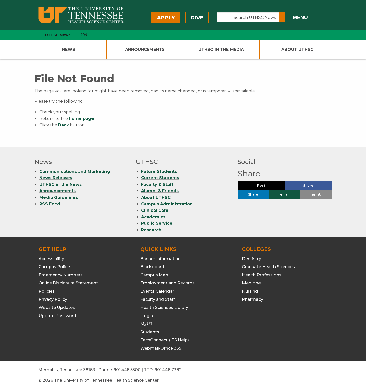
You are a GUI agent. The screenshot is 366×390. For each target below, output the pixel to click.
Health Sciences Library (164, 307)
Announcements (145, 49)
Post (267, 187)
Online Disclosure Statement (68, 283)
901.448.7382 (168, 369)
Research (151, 230)
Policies (47, 291)
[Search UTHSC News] (248, 17)
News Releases (55, 177)
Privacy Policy (53, 299)
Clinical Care (155, 210)
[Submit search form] (282, 17)
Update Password (57, 315)
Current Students (160, 177)
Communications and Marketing (74, 171)
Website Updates (57, 307)
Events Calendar (157, 291)
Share (316, 187)
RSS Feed (49, 204)
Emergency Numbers (61, 275)
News (68, 49)
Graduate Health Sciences (268, 266)
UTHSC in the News (60, 184)
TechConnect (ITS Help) (164, 340)
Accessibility (51, 258)
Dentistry (251, 258)
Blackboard (152, 266)
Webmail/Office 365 (160, 348)
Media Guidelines (58, 197)
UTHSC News (58, 35)
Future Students (159, 171)
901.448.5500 (127, 369)
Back (63, 125)
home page (81, 118)
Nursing (250, 291)
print (316, 194)
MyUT (146, 323)
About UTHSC (297, 49)
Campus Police (54, 266)
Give (197, 17)
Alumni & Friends (160, 190)
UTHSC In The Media (221, 49)
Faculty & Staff (157, 184)
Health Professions (261, 275)
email (284, 194)
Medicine (251, 283)
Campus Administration (167, 204)
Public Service (156, 223)
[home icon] (33, 35)
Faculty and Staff (157, 299)
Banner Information (160, 258)
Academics (153, 217)
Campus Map (154, 275)
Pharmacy (252, 299)
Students (149, 331)
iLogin (146, 315)
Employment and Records (167, 283)
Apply (166, 17)
